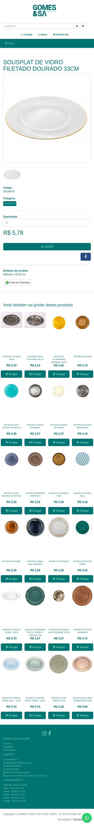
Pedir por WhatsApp (17, 283)
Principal (7, 743)
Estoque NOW (81, 819)
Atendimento (10, 759)
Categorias (8, 747)
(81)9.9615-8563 (13, 766)
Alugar (47, 246)
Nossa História (10, 750)
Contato (26, 34)
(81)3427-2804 (12, 769)
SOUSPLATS (10, 203)
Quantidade (10, 216)
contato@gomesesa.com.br (18, 763)
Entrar (42, 34)
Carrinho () (60, 34)
